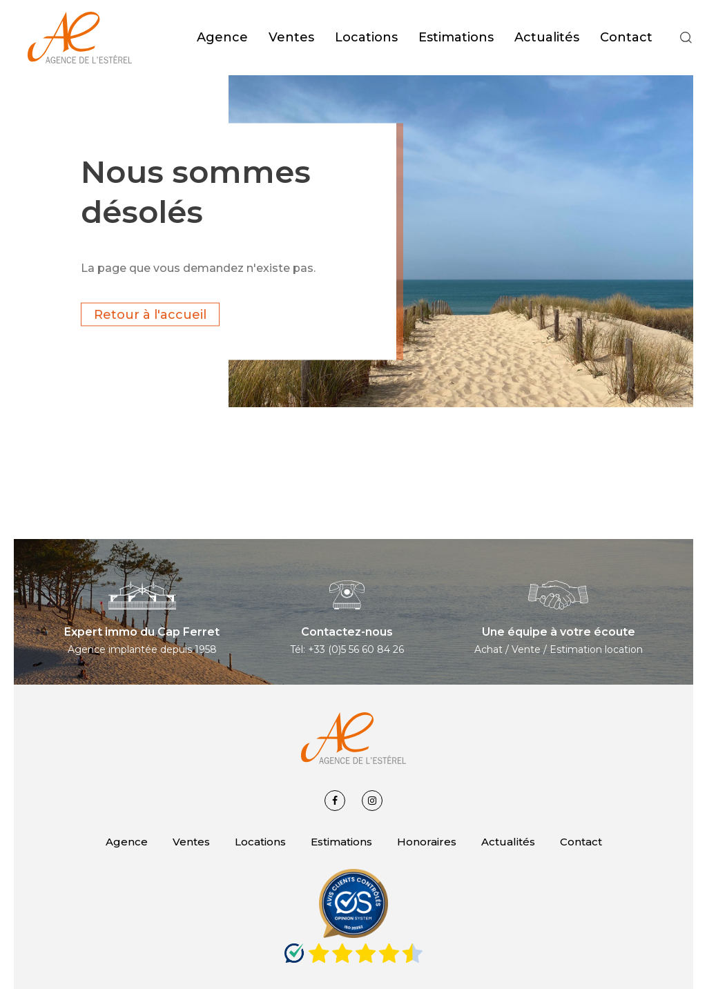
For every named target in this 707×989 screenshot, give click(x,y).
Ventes (191, 841)
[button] (686, 38)
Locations (260, 841)
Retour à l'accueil (150, 314)
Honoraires (426, 841)
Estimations (341, 841)
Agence (127, 841)
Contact (581, 841)
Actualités (508, 841)
